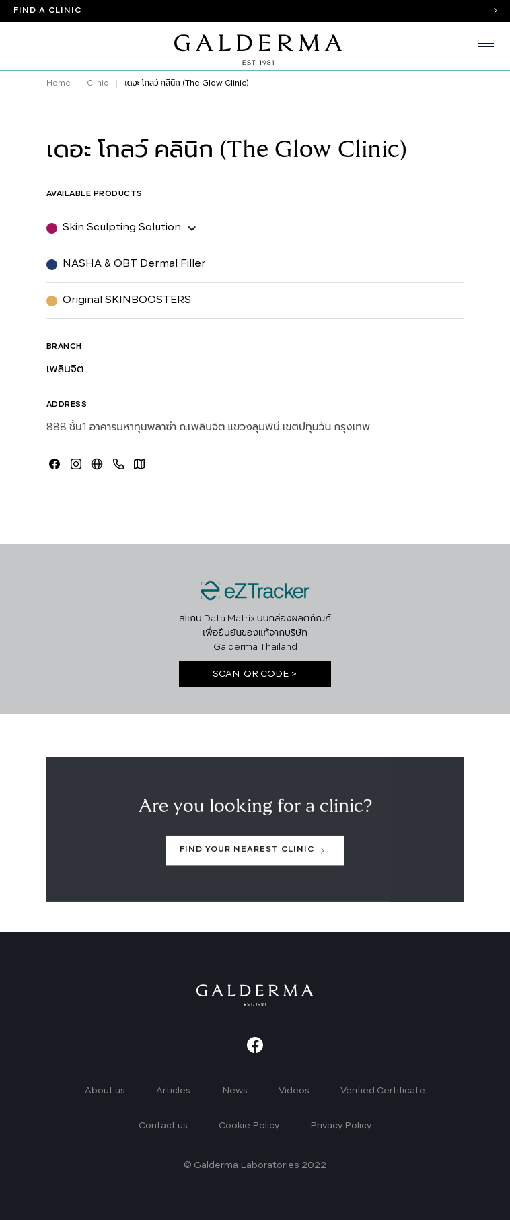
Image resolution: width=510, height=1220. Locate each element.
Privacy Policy (340, 1126)
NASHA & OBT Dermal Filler (134, 264)
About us (105, 1091)
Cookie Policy (249, 1126)
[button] (480, 45)
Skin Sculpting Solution (122, 227)
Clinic (97, 83)
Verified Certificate (382, 1091)
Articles (173, 1091)
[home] (255, 46)
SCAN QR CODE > (255, 674)
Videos (294, 1091)
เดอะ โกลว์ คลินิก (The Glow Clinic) (186, 83)
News (235, 1091)
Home (58, 83)
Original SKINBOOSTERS (127, 300)
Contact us (163, 1126)
